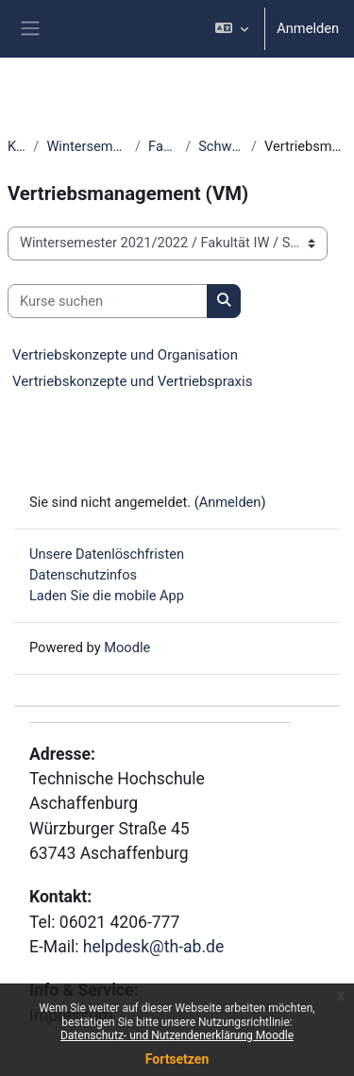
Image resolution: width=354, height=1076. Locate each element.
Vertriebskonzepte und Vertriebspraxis (132, 381)
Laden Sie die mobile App (106, 595)
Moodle (127, 647)
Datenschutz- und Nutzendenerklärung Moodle (177, 1035)
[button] (232, 29)
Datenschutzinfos (83, 574)
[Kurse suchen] (108, 301)
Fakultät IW (162, 146)
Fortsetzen (177, 1059)
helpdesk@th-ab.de (153, 946)
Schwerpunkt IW (221, 146)
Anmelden (308, 28)
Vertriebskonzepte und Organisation (125, 354)
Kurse (16, 146)
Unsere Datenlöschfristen (106, 554)
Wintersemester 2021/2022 (86, 146)
